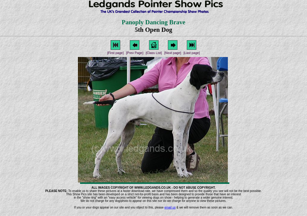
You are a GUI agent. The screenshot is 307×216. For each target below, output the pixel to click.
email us (169, 207)
